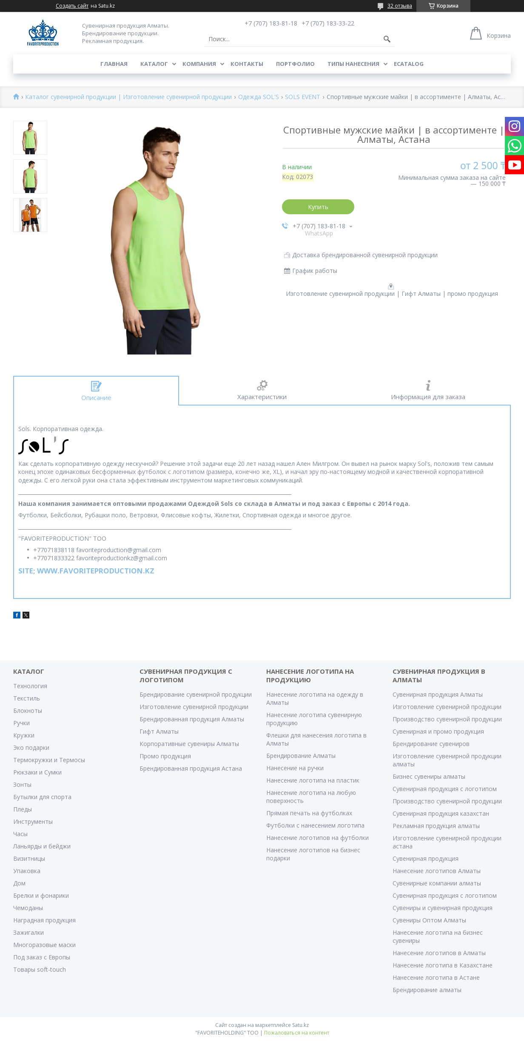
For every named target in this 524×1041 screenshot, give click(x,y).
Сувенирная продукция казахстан (441, 813)
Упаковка (26, 871)
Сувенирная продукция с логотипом (445, 789)
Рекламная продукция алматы (436, 826)
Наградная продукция (44, 920)
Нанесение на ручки (295, 768)
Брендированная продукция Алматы (192, 719)
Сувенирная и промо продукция (438, 731)
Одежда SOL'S (258, 97)
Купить (318, 207)
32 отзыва (399, 5)
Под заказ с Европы (41, 957)
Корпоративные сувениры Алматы (189, 744)
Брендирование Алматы (301, 756)
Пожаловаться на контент (296, 1032)
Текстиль (26, 698)
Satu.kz (300, 1025)
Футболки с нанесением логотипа (315, 825)
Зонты (22, 784)
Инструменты (33, 821)
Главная (114, 64)
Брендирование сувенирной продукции (196, 694)
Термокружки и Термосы (49, 760)
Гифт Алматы (159, 731)
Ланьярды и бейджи (42, 846)
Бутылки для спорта (42, 797)
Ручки (21, 723)
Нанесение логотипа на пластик (312, 780)
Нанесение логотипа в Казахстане (443, 965)
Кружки (23, 735)
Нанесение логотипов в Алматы (439, 953)
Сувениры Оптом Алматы (429, 920)
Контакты (247, 64)
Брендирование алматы (427, 990)
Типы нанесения (353, 64)
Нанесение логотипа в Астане (436, 977)
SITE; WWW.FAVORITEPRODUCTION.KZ (86, 571)
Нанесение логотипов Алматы (437, 871)
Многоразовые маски (44, 945)
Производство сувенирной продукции (447, 719)
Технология (30, 686)
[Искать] (387, 39)
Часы (20, 834)
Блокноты (27, 710)
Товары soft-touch (39, 969)
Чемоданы (28, 908)
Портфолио (295, 64)
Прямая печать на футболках (309, 813)
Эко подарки (31, 747)
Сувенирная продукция (425, 858)
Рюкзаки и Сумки (37, 772)
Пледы (22, 809)
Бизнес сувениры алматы (429, 776)
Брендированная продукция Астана (191, 768)
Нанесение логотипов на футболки (317, 838)
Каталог (154, 64)
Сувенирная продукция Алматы (438, 694)
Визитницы (29, 858)
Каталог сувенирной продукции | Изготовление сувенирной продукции (128, 97)
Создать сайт (72, 6)
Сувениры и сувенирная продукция (443, 908)
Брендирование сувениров (431, 744)
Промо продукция (165, 756)
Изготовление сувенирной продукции (194, 707)
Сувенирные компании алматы (437, 883)
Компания (199, 64)
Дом (19, 883)
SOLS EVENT (302, 97)
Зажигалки (28, 932)
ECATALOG (409, 64)
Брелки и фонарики (41, 895)
